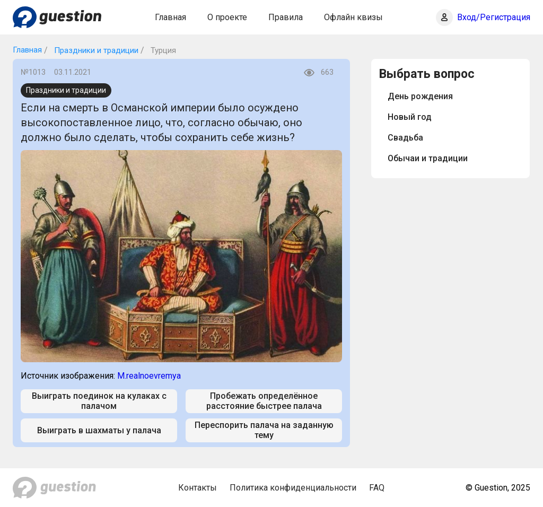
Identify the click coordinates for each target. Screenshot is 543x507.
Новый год (410, 117)
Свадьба (405, 138)
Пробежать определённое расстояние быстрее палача (264, 401)
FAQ (376, 488)
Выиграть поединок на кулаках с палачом (99, 401)
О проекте (227, 17)
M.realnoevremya (149, 376)
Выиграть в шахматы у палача (99, 430)
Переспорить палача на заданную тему (264, 430)
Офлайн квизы (353, 17)
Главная (170, 17)
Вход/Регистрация (493, 17)
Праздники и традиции (95, 50)
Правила (285, 17)
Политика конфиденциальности (293, 488)
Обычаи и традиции (428, 158)
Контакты (197, 488)
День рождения (420, 96)
